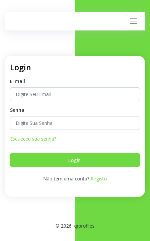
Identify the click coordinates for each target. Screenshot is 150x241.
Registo (99, 178)
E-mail (17, 81)
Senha (17, 110)
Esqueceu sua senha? (33, 139)
